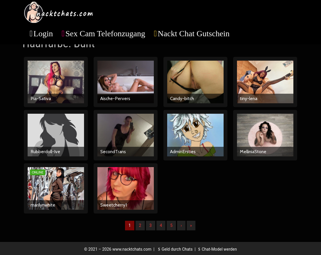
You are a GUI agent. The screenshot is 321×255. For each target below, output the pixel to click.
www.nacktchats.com (131, 249)
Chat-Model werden (217, 249)
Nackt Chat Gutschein (193, 33)
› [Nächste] (181, 225)
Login (43, 33)
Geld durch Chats (174, 249)
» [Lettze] (191, 225)
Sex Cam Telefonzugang (105, 33)
